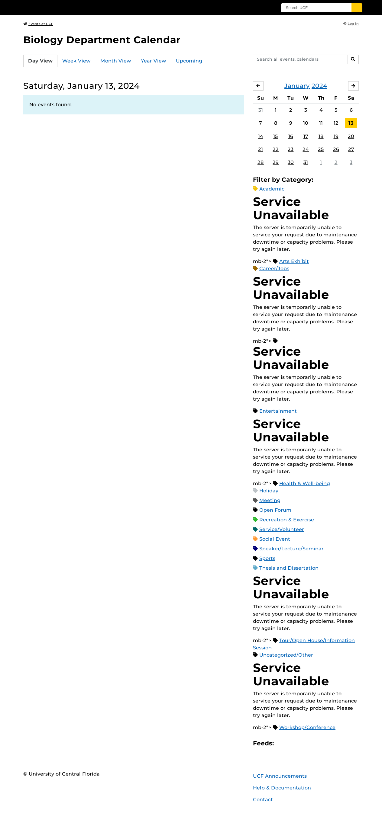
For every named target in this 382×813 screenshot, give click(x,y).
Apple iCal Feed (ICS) (282, 743)
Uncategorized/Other (286, 655)
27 (351, 149)
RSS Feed (302, 743)
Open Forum (275, 510)
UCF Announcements (280, 776)
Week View (76, 61)
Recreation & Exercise (286, 520)
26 (336, 149)
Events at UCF (38, 24)
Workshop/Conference (307, 727)
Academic (271, 189)
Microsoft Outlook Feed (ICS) (292, 743)
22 (276, 149)
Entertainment (278, 411)
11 (321, 123)
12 (336, 123)
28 (260, 162)
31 (260, 110)
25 (321, 149)
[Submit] (357, 7)
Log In (351, 23)
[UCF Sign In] (254, 8)
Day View (40, 61)
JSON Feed (323, 743)
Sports (267, 558)
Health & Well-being (304, 483)
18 (321, 136)
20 (351, 136)
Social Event (274, 539)
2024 (319, 85)
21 (260, 149)
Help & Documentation (282, 788)
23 (290, 149)
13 (351, 123)
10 (305, 123)
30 (291, 162)
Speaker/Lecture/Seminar (291, 549)
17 (305, 136)
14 (260, 136)
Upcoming (189, 61)
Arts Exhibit (294, 261)
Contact (263, 799)
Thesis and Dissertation (289, 568)
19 (336, 136)
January (297, 85)
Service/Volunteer (281, 529)
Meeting (269, 500)
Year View (153, 61)
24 (306, 149)
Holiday (268, 491)
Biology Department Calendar (101, 40)
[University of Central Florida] (67, 7)
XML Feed (312, 743)
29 (276, 162)
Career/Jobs (274, 268)
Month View (115, 61)
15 (275, 136)
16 (290, 136)
